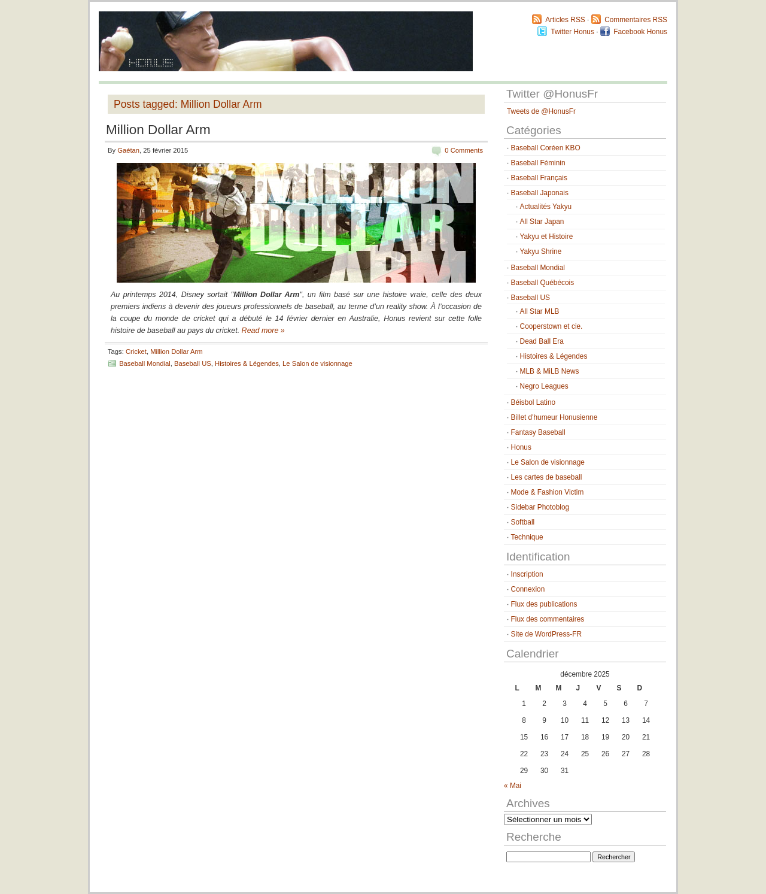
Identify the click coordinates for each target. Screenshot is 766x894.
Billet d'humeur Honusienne (554, 417)
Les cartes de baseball (546, 477)
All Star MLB (540, 311)
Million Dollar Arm (158, 129)
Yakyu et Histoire (546, 236)
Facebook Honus (640, 32)
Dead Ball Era (542, 341)
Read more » (263, 330)
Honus (521, 447)
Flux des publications (544, 604)
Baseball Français (539, 178)
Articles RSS (565, 20)
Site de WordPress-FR (546, 634)
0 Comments (464, 150)
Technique (527, 537)
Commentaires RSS (635, 20)
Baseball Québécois (542, 282)
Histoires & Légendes (247, 363)
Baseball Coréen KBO (545, 148)
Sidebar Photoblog (540, 507)
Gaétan (128, 150)
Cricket (136, 351)
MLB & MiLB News (549, 371)
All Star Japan (542, 221)
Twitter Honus (572, 32)
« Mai (512, 785)
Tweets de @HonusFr (541, 111)
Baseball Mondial (145, 363)
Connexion (528, 589)
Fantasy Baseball (538, 432)
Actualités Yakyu (546, 206)
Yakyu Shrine (541, 251)
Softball (523, 522)
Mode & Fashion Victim (547, 492)
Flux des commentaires (548, 619)
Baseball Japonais (540, 193)
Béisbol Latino (533, 402)
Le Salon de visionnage (317, 363)
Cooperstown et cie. (551, 326)
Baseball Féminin (538, 163)
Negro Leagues (544, 386)
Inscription (527, 574)
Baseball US (192, 363)
